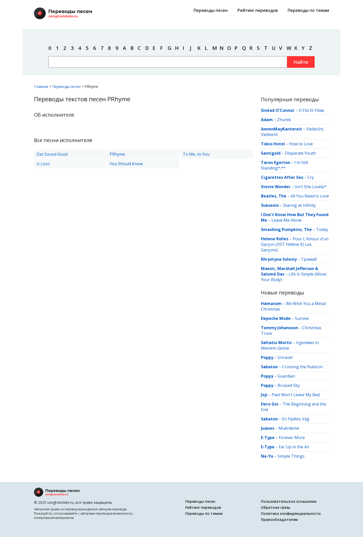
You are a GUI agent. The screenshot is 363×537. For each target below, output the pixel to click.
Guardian (286, 376)
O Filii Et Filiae (311, 110)
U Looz (43, 163)
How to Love (301, 144)
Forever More (292, 437)
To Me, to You (196, 154)
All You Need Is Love (310, 196)
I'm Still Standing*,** (284, 165)
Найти (300, 62)
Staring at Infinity (299, 205)
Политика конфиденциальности (291, 513)
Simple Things (291, 456)
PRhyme (117, 154)
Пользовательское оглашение (288, 501)
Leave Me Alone (286, 220)
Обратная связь (275, 507)
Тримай (309, 259)
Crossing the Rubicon (302, 367)
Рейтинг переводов (257, 10)
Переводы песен (211, 10)
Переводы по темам (308, 10)
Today (322, 229)
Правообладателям (279, 519)
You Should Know (126, 163)
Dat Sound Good (52, 154)
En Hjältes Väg (295, 419)
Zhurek (284, 119)
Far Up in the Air (294, 447)
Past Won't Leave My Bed (296, 394)
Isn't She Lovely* (310, 186)
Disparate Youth (300, 153)
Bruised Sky (289, 385)
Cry (311, 177)
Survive (302, 318)
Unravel (285, 357)
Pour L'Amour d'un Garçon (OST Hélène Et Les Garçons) (294, 244)
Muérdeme (289, 428)
